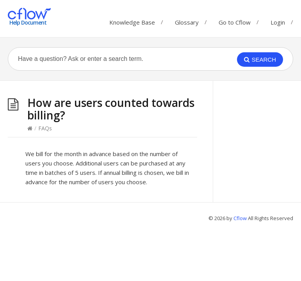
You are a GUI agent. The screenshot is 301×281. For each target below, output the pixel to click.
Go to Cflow (235, 20)
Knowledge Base (132, 20)
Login (278, 22)
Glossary (187, 20)
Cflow (240, 218)
